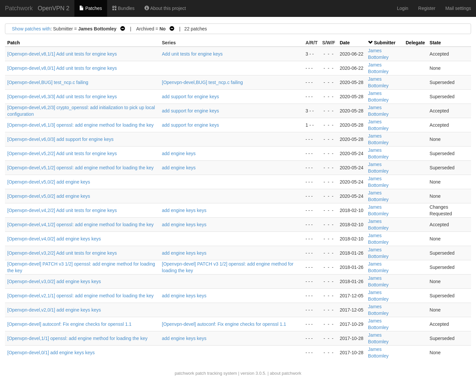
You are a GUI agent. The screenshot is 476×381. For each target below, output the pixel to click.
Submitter (384, 42)
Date (345, 42)
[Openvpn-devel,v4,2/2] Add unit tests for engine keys (62, 210)
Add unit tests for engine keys (192, 54)
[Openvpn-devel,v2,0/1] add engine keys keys (54, 310)
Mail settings (458, 8)
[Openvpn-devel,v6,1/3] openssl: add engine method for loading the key (80, 125)
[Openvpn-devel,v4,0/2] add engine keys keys (54, 238)
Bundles (123, 8)
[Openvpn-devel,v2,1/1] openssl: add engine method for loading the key (80, 295)
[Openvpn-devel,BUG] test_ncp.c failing (47, 82)
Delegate (415, 42)
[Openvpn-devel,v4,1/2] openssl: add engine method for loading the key (80, 224)
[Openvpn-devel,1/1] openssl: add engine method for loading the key (77, 338)
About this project (165, 8)
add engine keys (179, 153)
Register (426, 8)
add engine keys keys (184, 210)
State (435, 42)
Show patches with (31, 28)
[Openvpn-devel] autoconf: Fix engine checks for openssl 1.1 (69, 324)
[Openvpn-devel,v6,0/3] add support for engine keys (60, 139)
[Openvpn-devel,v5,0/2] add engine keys (48, 182)
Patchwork (19, 8)
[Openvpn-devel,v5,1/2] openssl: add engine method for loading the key (80, 167)
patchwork (184, 373)
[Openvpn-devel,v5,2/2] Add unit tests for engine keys (62, 153)
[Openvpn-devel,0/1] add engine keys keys (51, 352)
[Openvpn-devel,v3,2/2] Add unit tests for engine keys (62, 253)
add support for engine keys (190, 96)
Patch (13, 42)
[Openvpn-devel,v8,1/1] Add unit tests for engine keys (62, 54)
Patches (90, 8)
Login (402, 8)
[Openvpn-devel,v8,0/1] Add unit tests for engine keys (62, 68)
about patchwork (285, 373)
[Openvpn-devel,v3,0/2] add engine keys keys (54, 281)
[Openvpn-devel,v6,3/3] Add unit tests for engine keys (62, 96)
